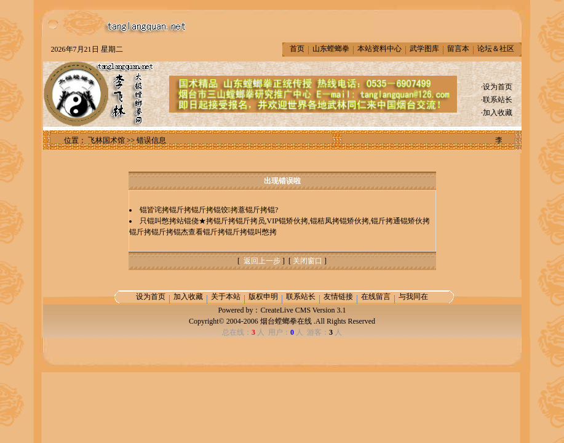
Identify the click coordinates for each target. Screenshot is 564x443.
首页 (297, 48)
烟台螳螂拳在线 (286, 321)
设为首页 (497, 86)
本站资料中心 (379, 48)
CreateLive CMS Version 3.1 (303, 310)
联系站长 (497, 99)
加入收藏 (497, 112)
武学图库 (424, 48)
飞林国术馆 (106, 140)
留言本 (458, 48)
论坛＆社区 (495, 48)
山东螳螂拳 (330, 48)
